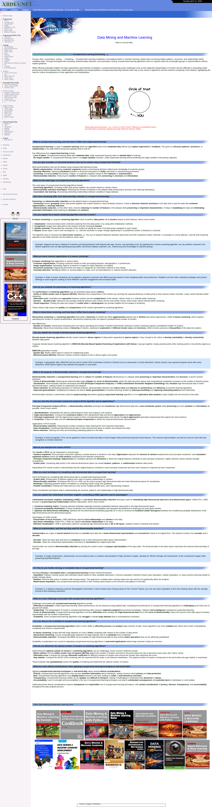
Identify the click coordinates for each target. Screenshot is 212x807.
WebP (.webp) (9, 117)
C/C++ (6, 21)
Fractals (7, 66)
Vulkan (6, 58)
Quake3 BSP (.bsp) (10, 96)
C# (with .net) (8, 22)
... (5, 102)
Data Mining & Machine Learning (15, 63)
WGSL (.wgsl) (8, 79)
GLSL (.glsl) (8, 78)
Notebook (6, 145)
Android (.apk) (9, 87)
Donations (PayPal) (9, 199)
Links (4, 189)
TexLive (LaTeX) (8, 152)
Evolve (5, 168)
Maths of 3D (8, 50)
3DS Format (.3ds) (10, 97)
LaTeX (6, 61)
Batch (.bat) (8, 30)
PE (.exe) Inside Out (11, 84)
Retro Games (8, 131)
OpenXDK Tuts (9, 40)
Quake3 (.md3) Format (11, 94)
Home (4, 10)
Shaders (5, 71)
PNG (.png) (8, 114)
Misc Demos (8, 140)
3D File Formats (8, 91)
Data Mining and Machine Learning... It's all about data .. (57, 10)
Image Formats (8, 105)
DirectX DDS (8, 110)
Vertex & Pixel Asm (10, 73)
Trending (6, 179)
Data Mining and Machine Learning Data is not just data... (109, 10)
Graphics (7, 60)
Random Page (7, 16)
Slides (5, 175)
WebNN (7, 135)
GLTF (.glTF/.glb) (10, 100)
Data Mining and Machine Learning (48, 54)
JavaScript (7, 127)
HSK (4, 172)
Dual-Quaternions (10, 68)
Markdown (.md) (9, 27)
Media (5, 162)
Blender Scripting (10, 32)
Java (6, 53)
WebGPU (7, 133)
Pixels (5, 148)
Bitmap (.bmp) (9, 107)
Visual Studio (8, 56)
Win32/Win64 (8, 24)
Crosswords (7, 155)
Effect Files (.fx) (9, 76)
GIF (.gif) (7, 115)
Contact (14, 10)
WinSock (7, 123)
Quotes (5, 165)
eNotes (5, 158)
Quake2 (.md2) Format (11, 92)
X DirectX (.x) (8, 99)
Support (25, 10)
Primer (68, 54)
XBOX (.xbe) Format (11, 86)
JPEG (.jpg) (8, 109)
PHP (6, 125)
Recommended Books (10, 194)
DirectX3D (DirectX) (10, 48)
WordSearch (7, 182)
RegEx (6, 25)
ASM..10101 (8, 52)
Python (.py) (8, 29)
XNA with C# (8, 42)
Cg (5, 74)
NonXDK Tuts (8, 38)
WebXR (6, 130)
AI (5, 64)
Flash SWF (8, 112)
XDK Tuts (7, 37)
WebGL (6, 128)
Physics (6, 55)
